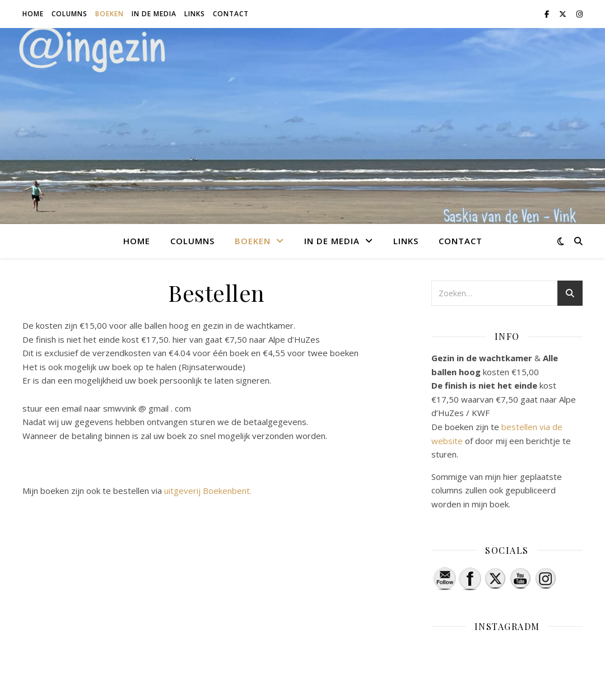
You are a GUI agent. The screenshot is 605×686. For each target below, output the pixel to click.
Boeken (109, 13)
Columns (69, 13)
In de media (154, 13)
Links (194, 13)
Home (33, 13)
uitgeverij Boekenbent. (208, 490)
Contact (231, 13)
